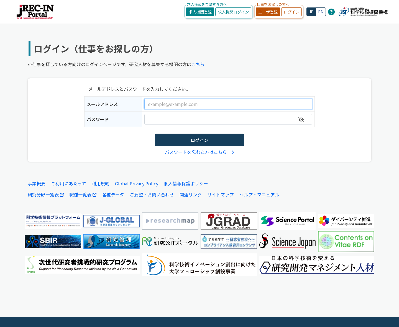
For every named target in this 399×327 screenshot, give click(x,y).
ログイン (291, 12)
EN (320, 11)
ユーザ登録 (268, 12)
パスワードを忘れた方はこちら (199, 152)
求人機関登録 (200, 12)
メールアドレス (102, 104)
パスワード (98, 119)
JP (311, 11)
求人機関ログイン (233, 12)
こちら (197, 64)
